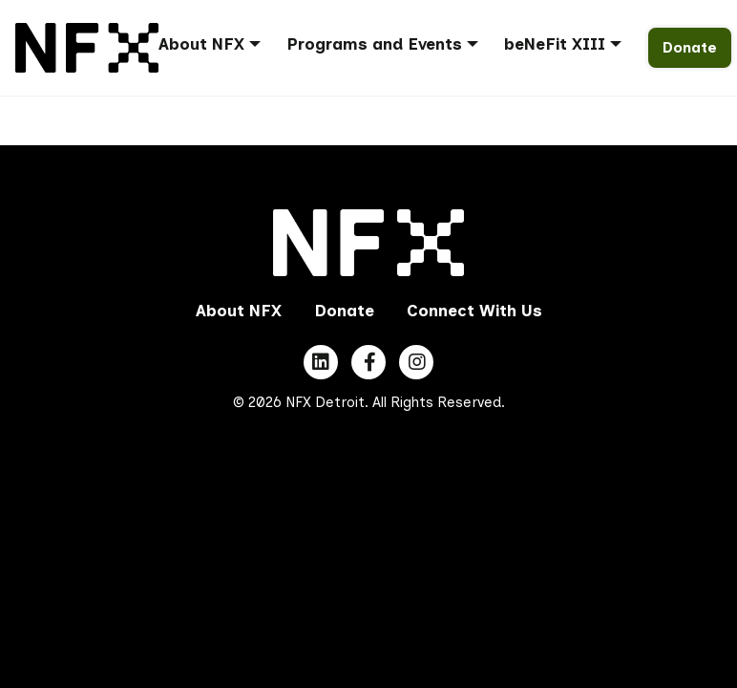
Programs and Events (374, 44)
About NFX (201, 44)
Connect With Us (474, 310)
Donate (690, 47)
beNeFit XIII (554, 44)
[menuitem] (216, 47)
